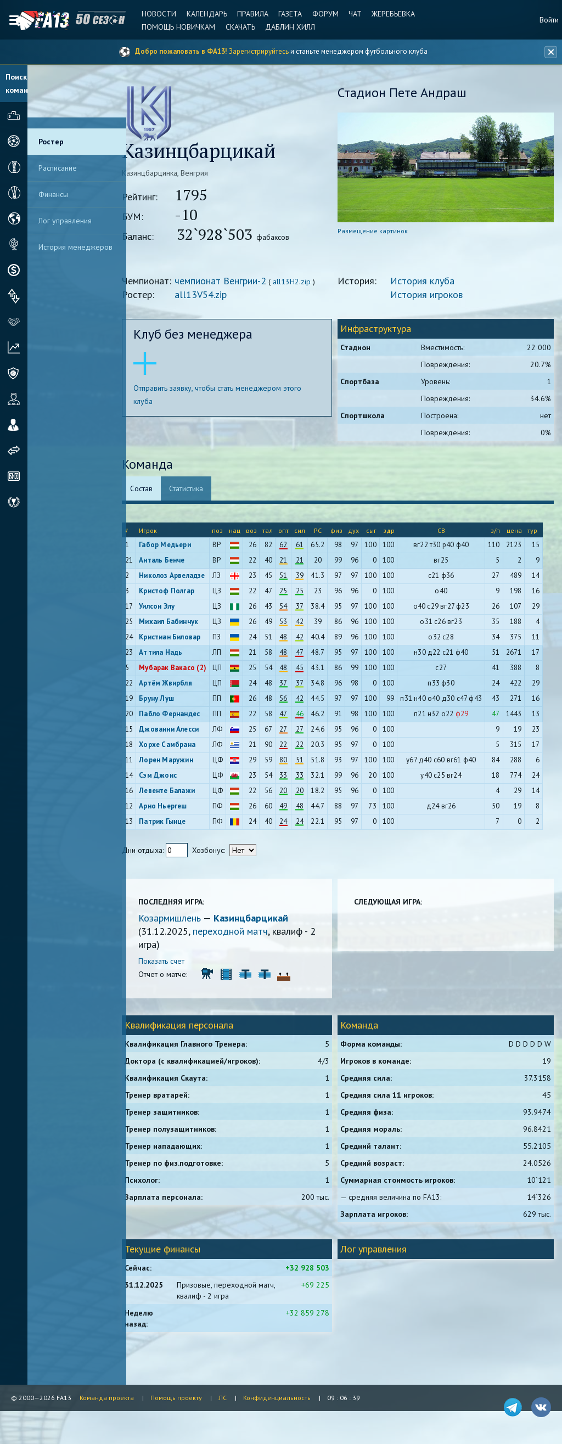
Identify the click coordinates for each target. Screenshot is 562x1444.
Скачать (234, 27)
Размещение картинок (379, 233)
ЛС (222, 1398)
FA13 (32, 20)
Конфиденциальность (277, 1398)
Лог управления (65, 221)
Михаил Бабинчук (183, 624)
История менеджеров (75, 247)
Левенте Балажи (182, 793)
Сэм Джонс (173, 778)
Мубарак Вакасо (182, 670)
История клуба (429, 283)
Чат (343, 14)
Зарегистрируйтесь (259, 51)
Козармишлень (186, 920)
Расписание (57, 168)
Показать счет (177, 964)
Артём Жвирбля (180, 685)
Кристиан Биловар (185, 639)
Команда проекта (107, 1398)
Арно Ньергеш (178, 808)
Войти (549, 19)
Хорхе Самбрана (182, 747)
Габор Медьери (180, 547)
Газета (281, 14)
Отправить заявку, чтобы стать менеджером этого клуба (233, 397)
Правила (245, 14)
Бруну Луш (171, 701)
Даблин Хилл (282, 27)
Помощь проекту (176, 1398)
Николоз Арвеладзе (187, 578)
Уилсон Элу (172, 609)
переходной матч (245, 934)
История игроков (433, 297)
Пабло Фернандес (184, 716)
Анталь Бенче (177, 563)
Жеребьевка (380, 14)
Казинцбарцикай (266, 920)
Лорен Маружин (181, 762)
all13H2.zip (307, 284)
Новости (154, 14)
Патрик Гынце (177, 824)
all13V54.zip (216, 297)
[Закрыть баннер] (548, 52)
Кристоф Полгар (182, 593)
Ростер (51, 142)
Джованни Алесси (184, 732)
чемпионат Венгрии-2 (236, 283)
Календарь (200, 14)
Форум (315, 14)
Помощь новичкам (173, 27)
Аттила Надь (176, 655)
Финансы (53, 194)
